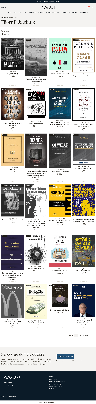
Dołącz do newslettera (65, 356)
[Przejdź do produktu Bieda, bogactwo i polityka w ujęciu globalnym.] (83, 104)
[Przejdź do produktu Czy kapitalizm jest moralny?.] (83, 149)
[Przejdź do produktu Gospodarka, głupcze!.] (60, 251)
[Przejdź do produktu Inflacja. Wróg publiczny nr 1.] (36, 301)
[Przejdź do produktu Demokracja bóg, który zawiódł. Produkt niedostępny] (12, 200)
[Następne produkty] (86, 335)
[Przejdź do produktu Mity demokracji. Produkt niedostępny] (12, 54)
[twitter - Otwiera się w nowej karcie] (12, 385)
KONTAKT (52, 388)
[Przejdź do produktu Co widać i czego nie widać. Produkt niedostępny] (60, 151)
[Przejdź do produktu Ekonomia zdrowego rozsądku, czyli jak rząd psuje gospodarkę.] (83, 200)
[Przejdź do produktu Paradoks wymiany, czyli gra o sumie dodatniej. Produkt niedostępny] (36, 57)
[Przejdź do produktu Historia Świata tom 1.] (83, 251)
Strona (71, 335)
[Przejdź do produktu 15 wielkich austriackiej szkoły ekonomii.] (12, 104)
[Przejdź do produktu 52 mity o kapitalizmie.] (36, 104)
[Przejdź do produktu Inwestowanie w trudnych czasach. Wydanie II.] (83, 300)
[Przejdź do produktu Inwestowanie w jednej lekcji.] (60, 295)
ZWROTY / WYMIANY (55, 386)
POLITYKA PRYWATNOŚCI (57, 382)
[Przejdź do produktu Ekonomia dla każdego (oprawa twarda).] (60, 200)
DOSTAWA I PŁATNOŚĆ (56, 384)
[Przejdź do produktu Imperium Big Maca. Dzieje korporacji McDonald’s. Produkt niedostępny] (12, 301)
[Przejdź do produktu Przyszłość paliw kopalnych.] (60, 54)
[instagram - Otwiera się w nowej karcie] (9, 385)
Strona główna (4, 17)
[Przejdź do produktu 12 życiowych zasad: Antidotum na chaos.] (83, 55)
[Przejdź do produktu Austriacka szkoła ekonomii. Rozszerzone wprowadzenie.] (60, 103)
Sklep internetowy (46, 402)
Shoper (13, 396)
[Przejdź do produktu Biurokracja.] (12, 150)
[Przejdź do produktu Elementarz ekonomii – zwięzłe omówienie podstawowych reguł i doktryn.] (12, 252)
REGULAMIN (53, 379)
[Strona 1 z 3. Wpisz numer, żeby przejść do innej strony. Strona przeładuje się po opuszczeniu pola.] (76, 335)
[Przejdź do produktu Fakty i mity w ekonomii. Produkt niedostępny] (36, 250)
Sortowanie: (5, 31)
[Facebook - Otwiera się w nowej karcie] (5, 385)
